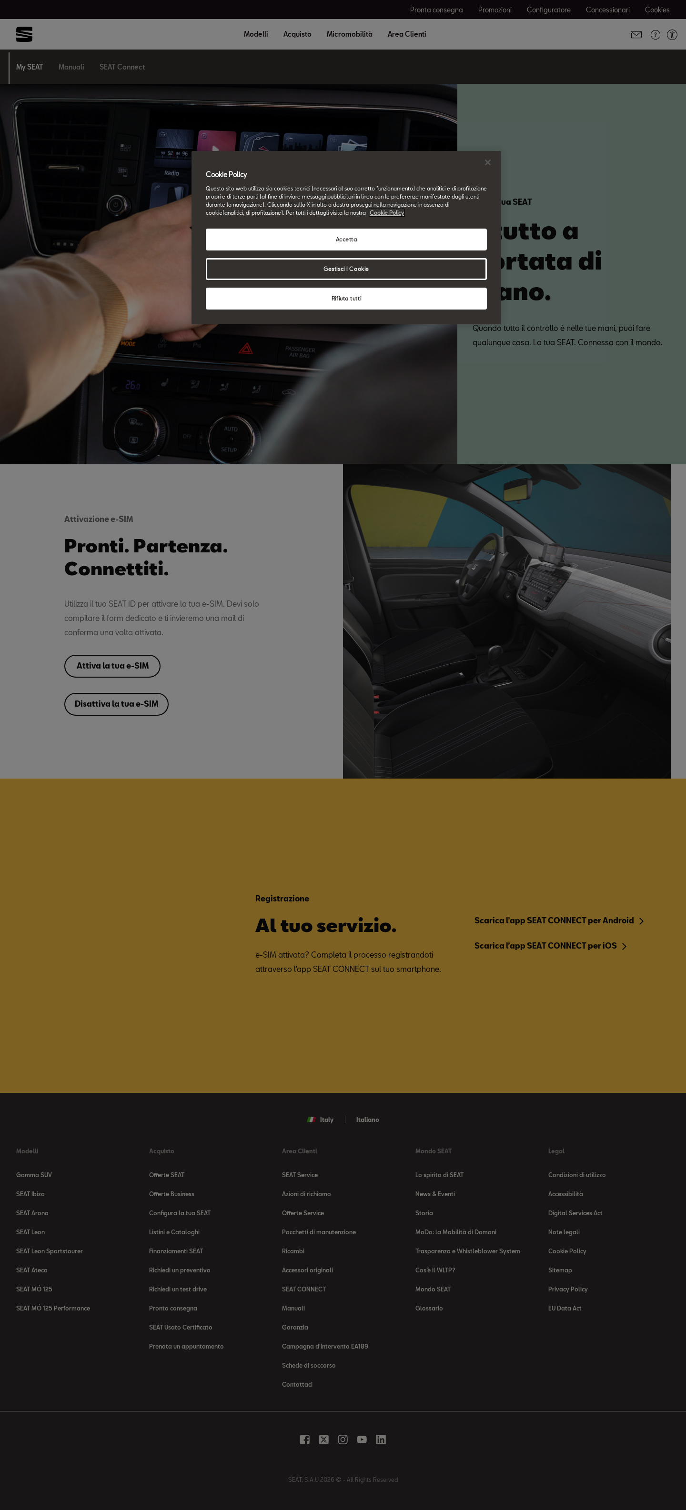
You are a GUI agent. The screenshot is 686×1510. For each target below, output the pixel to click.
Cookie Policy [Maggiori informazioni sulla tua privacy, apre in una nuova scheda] (387, 213)
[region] (346, 237)
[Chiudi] (487, 162)
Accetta (346, 239)
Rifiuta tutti (346, 298)
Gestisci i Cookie (346, 269)
